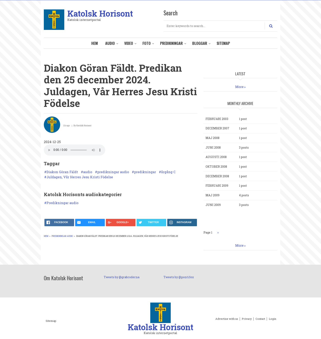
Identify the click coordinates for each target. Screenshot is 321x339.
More (239, 87)
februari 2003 (217, 119)
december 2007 (217, 128)
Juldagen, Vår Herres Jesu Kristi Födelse (79, 177)
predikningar (145, 172)
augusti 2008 (216, 157)
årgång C (168, 172)
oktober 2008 (216, 166)
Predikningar (171, 43)
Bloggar (199, 43)
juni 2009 (213, 205)
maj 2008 (212, 138)
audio (87, 172)
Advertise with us (226, 319)
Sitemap (223, 43)
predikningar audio (113, 172)
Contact (260, 319)
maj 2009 (212, 195)
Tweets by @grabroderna (121, 277)
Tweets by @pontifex (179, 277)
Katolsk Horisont (100, 13)
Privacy (247, 319)
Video (128, 43)
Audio (110, 43)
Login (272, 319)
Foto (146, 43)
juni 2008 (213, 147)
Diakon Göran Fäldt (62, 172)
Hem (94, 43)
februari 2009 (217, 186)
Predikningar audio (62, 203)
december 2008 (217, 176)
